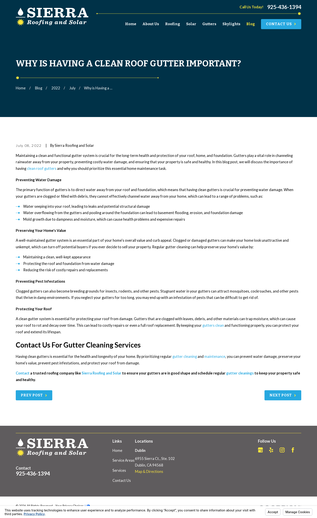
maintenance (214, 356)
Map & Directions (149, 471)
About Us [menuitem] (150, 24)
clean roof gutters (41, 168)
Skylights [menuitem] (231, 24)
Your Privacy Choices (72, 505)
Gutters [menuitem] (209, 24)
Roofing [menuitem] (172, 24)
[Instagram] (282, 449)
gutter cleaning (184, 356)
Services (119, 470)
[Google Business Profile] (260, 449)
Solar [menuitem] (191, 24)
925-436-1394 (284, 7)
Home (117, 450)
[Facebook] (292, 449)
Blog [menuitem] (250, 24)
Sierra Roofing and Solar (101, 373)
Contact (23, 373)
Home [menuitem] (130, 24)
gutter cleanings (240, 373)
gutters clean (213, 325)
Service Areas (123, 460)
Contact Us (121, 480)
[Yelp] (271, 449)
